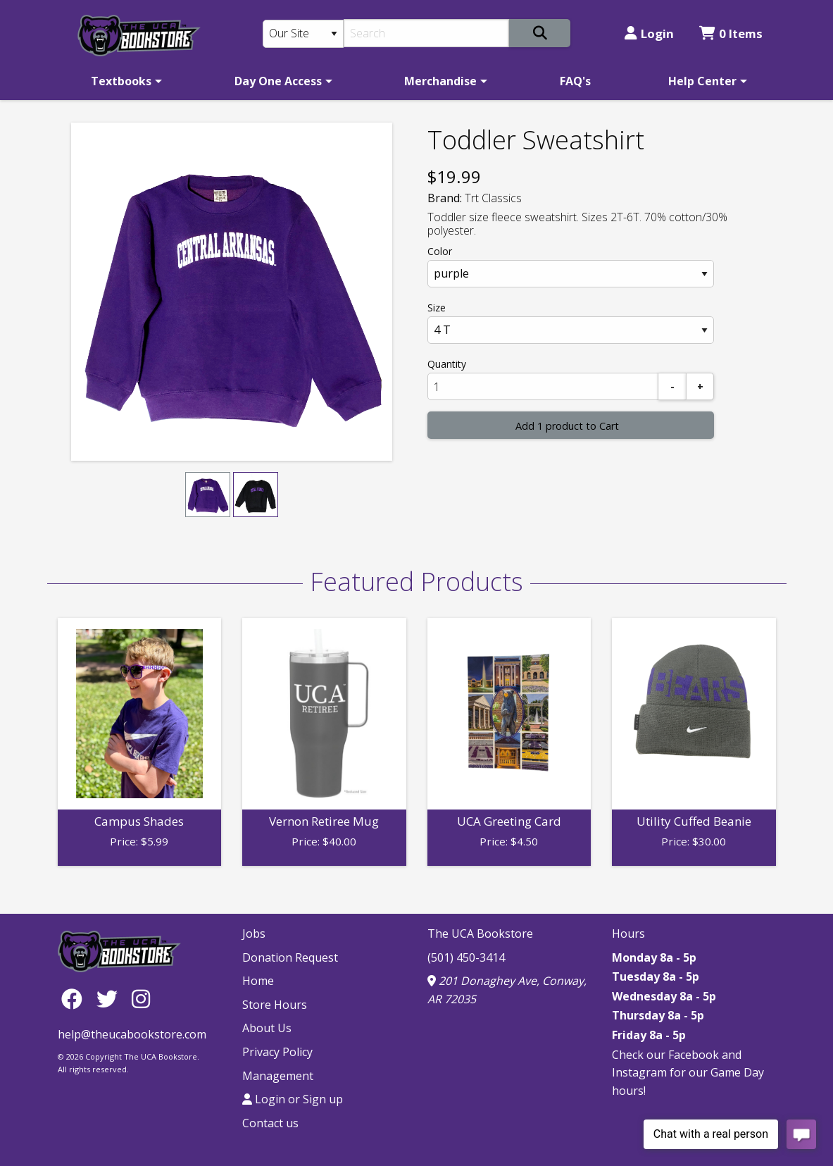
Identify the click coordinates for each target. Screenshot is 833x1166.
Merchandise (440, 81)
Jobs (253, 933)
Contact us (270, 1123)
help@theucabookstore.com (132, 1034)
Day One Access (278, 81)
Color (439, 251)
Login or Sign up (292, 1099)
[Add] (700, 386)
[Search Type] (303, 34)
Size (436, 307)
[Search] (426, 33)
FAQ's (575, 81)
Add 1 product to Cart (567, 426)
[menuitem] (124, 81)
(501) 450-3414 (466, 957)
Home (258, 980)
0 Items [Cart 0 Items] (731, 33)
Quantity (446, 364)
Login (649, 33)
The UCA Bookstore (480, 933)
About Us (267, 1028)
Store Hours (274, 1004)
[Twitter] (110, 998)
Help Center (702, 81)
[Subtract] (672, 386)
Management (277, 1076)
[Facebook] (75, 998)
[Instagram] (141, 998)
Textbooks (121, 81)
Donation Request (290, 957)
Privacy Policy (277, 1052)
